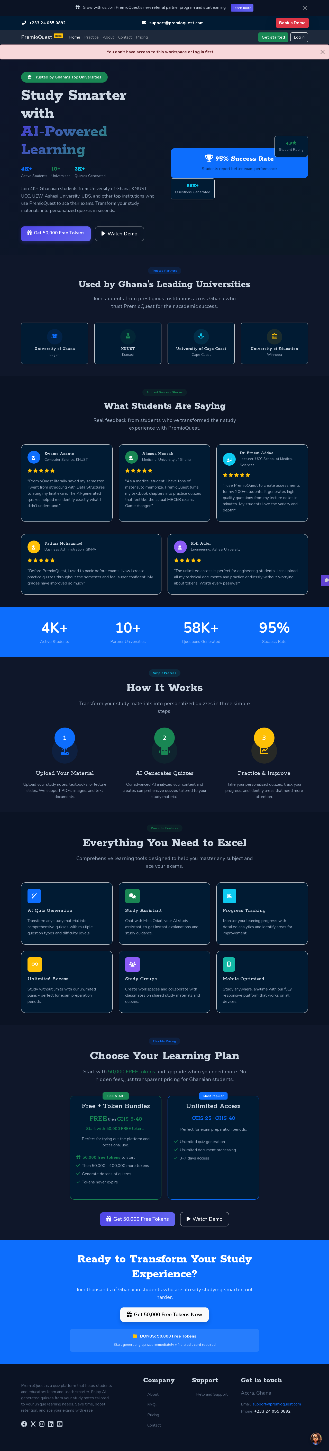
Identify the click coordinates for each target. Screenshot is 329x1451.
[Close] (305, 8)
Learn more (242, 7)
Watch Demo (120, 233)
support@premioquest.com (176, 23)
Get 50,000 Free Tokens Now (164, 1302)
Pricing (142, 37)
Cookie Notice (207, 1444)
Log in (299, 37)
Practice (91, 37)
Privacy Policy (174, 1444)
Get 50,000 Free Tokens (56, 233)
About (108, 37)
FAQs (152, 1392)
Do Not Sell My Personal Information (262, 1444)
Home (74, 37)
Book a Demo (292, 23)
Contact (125, 37)
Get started (273, 37)
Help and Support (212, 1382)
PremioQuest (42, 37)
